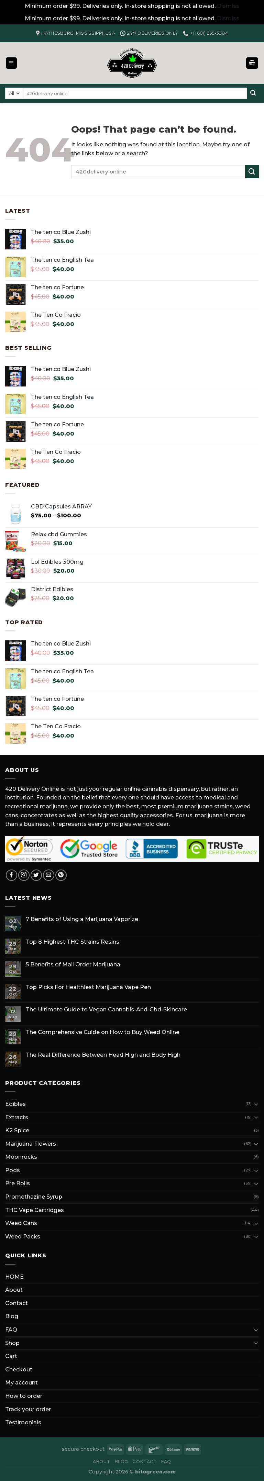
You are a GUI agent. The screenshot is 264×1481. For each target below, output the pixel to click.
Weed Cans (21, 1223)
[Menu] (11, 63)
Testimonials (23, 1422)
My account (21, 1382)
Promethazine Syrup (33, 1196)
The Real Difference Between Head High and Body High (103, 1055)
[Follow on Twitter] (36, 875)
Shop (12, 1343)
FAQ (11, 1329)
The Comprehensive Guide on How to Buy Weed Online (102, 1032)
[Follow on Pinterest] (61, 875)
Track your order (28, 1409)
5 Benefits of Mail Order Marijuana (73, 964)
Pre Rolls (17, 1183)
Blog (11, 1316)
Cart (11, 1356)
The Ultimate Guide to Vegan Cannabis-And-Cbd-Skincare (106, 1009)
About (14, 1290)
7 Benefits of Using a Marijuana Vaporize (82, 919)
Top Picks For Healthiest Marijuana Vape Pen (88, 987)
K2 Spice (17, 1130)
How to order (23, 1396)
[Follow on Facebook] (11, 875)
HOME (14, 1277)
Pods (12, 1170)
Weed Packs (22, 1236)
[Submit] (253, 93)
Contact (16, 1303)
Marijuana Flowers (30, 1144)
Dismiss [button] (228, 6)
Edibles (15, 1104)
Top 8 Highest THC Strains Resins (72, 942)
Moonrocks (21, 1157)
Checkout (18, 1369)
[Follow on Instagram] (24, 875)
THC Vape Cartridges (34, 1210)
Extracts (16, 1117)
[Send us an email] (48, 875)
